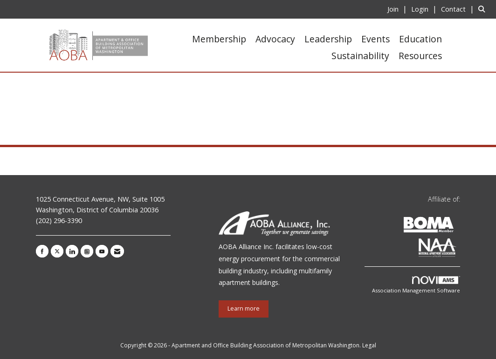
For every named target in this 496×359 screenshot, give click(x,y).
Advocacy (275, 39)
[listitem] (398, 9)
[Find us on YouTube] (102, 251)
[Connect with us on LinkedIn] (72, 251)
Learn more (243, 308)
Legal (369, 345)
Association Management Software (416, 285)
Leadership (328, 39)
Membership (219, 39)
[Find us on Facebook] (42, 251)
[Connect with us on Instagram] (87, 251)
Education (420, 39)
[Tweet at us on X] (57, 251)
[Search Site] (483, 9)
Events (375, 39)
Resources (420, 55)
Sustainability (360, 55)
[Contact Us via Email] (117, 251)
